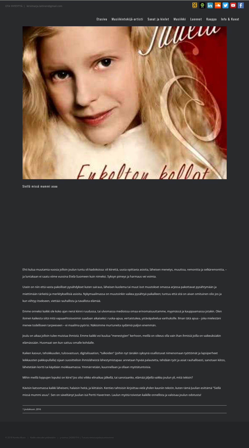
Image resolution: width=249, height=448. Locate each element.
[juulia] (125, 102)
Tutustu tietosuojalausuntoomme (98, 437)
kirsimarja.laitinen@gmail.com (44, 6)
